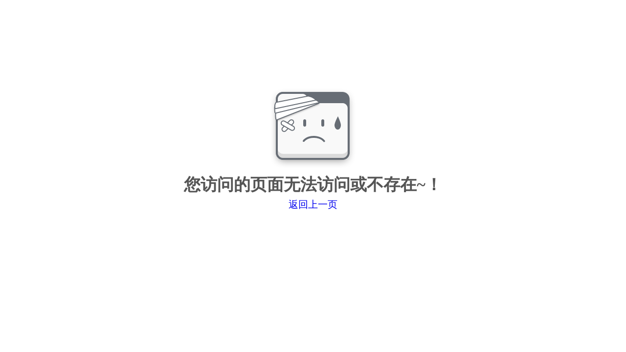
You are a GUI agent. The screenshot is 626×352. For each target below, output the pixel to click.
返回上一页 (313, 204)
